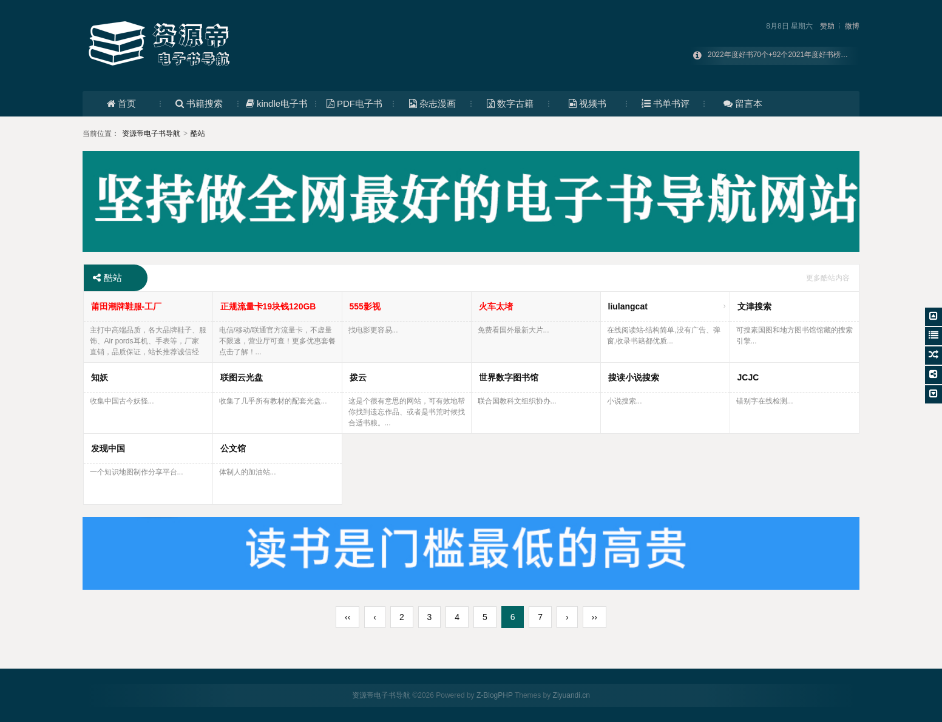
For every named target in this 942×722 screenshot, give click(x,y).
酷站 (198, 133)
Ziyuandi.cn (571, 695)
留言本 (742, 103)
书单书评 (666, 103)
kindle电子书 (277, 103)
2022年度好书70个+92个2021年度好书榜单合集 (785, 56)
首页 (121, 103)
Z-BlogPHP (494, 695)
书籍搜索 (199, 103)
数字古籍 (510, 103)
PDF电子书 (354, 103)
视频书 (587, 103)
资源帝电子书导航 (151, 133)
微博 (852, 26)
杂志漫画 (432, 103)
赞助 (827, 26)
